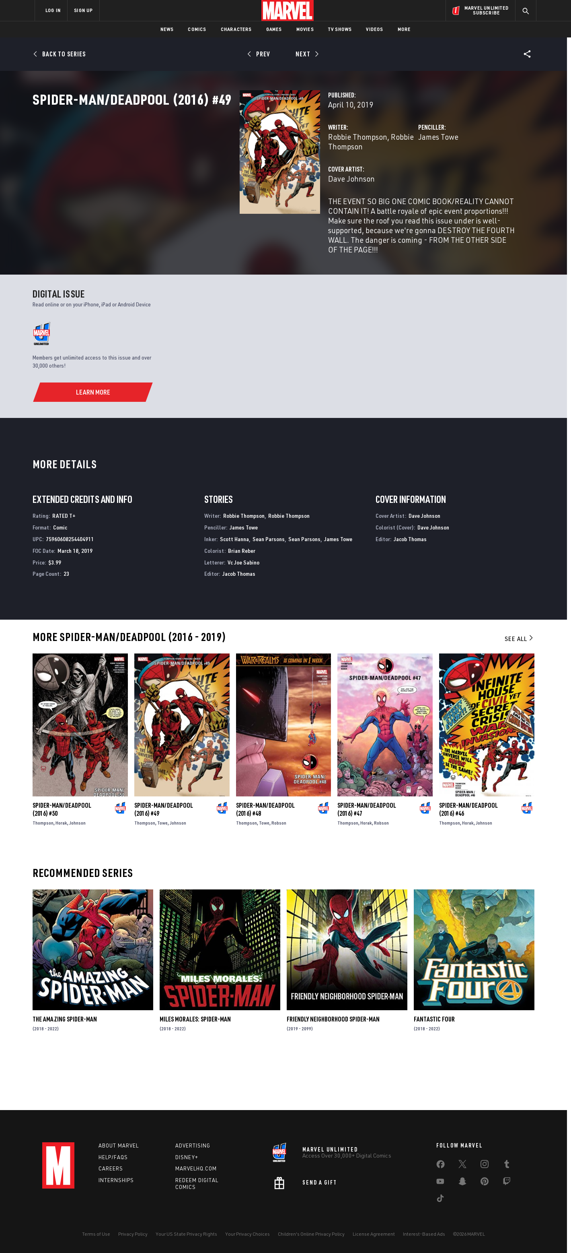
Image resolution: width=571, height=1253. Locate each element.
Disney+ (186, 1157)
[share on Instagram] (485, 1166)
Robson (278, 876)
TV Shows (340, 29)
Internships (116, 1180)
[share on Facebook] (440, 1166)
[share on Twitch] (507, 1183)
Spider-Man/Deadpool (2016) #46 (468, 862)
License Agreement (374, 1234)
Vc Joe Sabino (243, 614)
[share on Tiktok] (440, 1200)
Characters (236, 29)
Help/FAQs (113, 1157)
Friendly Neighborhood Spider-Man (333, 1072)
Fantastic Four (434, 1072)
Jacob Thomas (238, 626)
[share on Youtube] (440, 1183)
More (404, 29)
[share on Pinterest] (485, 1183)
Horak (61, 876)
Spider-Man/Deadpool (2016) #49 (163, 862)
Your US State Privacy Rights (186, 1234)
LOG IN (53, 10)
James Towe (366, 172)
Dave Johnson (206, 204)
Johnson (77, 876)
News (167, 29)
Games (274, 29)
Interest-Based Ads (424, 1234)
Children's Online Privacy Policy (311, 1234)
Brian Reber (241, 603)
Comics (197, 29)
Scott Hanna (234, 591)
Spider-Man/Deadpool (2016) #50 (62, 862)
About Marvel (119, 1145)
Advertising (192, 1145)
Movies (305, 29)
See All (519, 691)
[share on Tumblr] (507, 1166)
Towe (162, 876)
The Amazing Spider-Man (65, 1072)
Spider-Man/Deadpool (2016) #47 (366, 862)
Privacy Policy (133, 1234)
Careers (111, 1169)
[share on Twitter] (462, 1166)
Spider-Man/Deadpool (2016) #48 (265, 862)
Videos (374, 29)
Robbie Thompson (212, 172)
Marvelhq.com (196, 1169)
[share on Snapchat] (462, 1183)
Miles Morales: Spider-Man (195, 1072)
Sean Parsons (269, 591)
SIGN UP (83, 10)
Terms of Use (96, 1234)
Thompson (43, 876)
